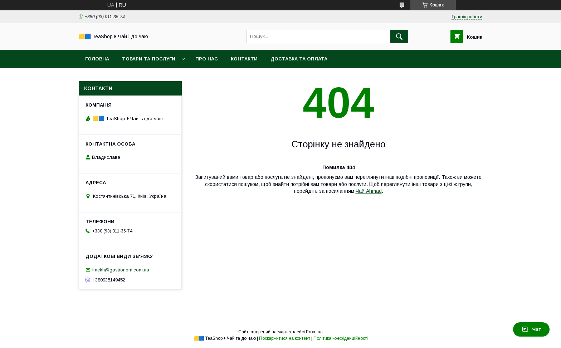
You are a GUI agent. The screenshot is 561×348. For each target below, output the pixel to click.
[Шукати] (399, 36)
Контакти (244, 59)
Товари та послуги (148, 59)
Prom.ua (314, 331)
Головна (97, 59)
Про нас (206, 59)
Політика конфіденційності (340, 338)
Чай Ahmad (369, 191)
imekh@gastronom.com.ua (120, 270)
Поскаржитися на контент (284, 338)
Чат (531, 329)
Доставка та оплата (298, 59)
